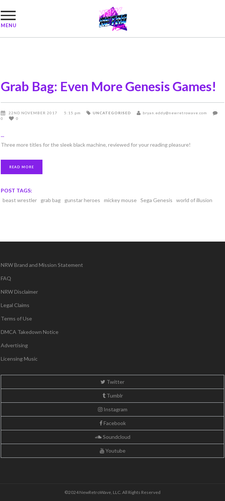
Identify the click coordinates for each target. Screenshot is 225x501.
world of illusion (194, 200)
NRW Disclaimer (19, 291)
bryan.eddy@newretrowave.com (175, 113)
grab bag (51, 200)
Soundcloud (112, 437)
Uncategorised (112, 113)
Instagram (112, 409)
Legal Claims (15, 305)
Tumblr (112, 395)
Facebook (112, 423)
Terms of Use (16, 318)
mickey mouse (120, 200)
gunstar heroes (82, 200)
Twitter (112, 382)
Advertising (14, 345)
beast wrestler (20, 200)
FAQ (6, 278)
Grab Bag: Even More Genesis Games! (108, 86)
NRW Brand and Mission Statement (42, 265)
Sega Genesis (156, 200)
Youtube (113, 450)
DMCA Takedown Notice (29, 332)
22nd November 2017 (33, 113)
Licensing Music (19, 358)
